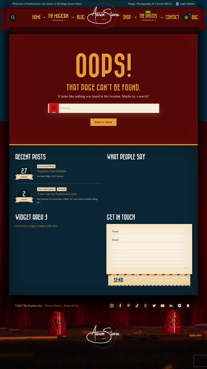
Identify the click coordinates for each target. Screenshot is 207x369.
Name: (115, 231)
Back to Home (103, 122)
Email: (115, 239)
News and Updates (46, 189)
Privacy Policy (53, 305)
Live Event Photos (46, 166)
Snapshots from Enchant (51, 171)
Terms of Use (70, 305)
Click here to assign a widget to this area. (36, 226)
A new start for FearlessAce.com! (57, 194)
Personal (61, 189)
